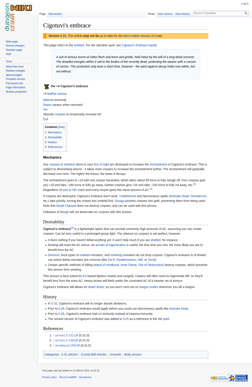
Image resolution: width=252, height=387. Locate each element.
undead (84, 255)
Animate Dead (179, 196)
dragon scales (148, 287)
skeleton (69, 164)
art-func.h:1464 (65, 340)
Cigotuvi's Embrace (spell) (139, 45)
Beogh (64, 212)
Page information (15, 87)
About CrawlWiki (68, 377)
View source (164, 13)
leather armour (57, 93)
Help (8, 54)
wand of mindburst (106, 265)
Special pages (14, 75)
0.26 (61, 313)
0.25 (126, 319)
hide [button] (61, 127)
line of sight (101, 164)
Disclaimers (85, 377)
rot (100, 313)
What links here (15, 66)
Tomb (151, 259)
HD (74, 190)
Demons (53, 255)
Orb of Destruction (150, 265)
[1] (194, 184)
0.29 (61, 308)
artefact (79, 45)
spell (166, 319)
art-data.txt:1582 (66, 345)
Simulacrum (198, 196)
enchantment (158, 164)
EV (85, 276)
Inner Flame (129, 265)
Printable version (15, 79)
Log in (245, 3)
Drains (47, 104)
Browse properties (16, 91)
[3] (72, 227)
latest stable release (136, 36)
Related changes (15, 70)
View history (182, 13)
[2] (151, 188)
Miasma (48, 100)
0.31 (63, 36)
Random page (14, 49)
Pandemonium (126, 259)
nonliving (116, 255)
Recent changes (15, 45)
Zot (110, 259)
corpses (60, 114)
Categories (51, 354)
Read (151, 13)
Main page (12, 41)
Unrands (115, 354)
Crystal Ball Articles (93, 354)
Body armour (132, 354)
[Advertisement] (230, 85)
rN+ (45, 109)
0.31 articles (69, 354)
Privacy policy (49, 377)
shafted (156, 240)
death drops (96, 287)
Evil (45, 119)
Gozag (119, 200)
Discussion (55, 13)
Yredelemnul (127, 196)
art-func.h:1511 (65, 335)
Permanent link (14, 83)
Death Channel (66, 205)
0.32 (54, 303)
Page (42, 13)
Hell (140, 259)
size (65, 190)
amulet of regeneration (111, 245)
